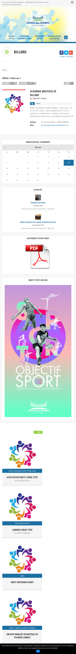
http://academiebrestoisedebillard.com (54, 124)
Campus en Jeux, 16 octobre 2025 (39, 584)
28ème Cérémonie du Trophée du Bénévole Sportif (39, 580)
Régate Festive (57, 601)
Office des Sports (31, 601)
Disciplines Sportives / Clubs (24, 37)
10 (12, 83)
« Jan (4, 145)
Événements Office (39, 37)
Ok (38, 651)
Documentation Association (54, 37)
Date (30, 83)
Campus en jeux (17, 601)
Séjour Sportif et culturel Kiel (36, 605)
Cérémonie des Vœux (39, 577)
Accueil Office (11, 37)
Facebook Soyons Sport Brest (38, 564)
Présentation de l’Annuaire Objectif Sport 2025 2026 (39, 587)
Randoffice (44, 601)
